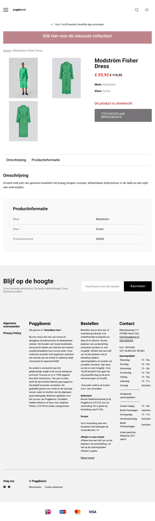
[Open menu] (5, 10)
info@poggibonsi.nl (129, 336)
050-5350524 (126, 340)
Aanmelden (137, 286)
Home (7, 50)
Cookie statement (54, 487)
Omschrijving (16, 160)
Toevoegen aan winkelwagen (113, 115)
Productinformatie (46, 160)
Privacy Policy (12, 333)
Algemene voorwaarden (11, 325)
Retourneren (35, 487)
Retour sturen (87, 457)
